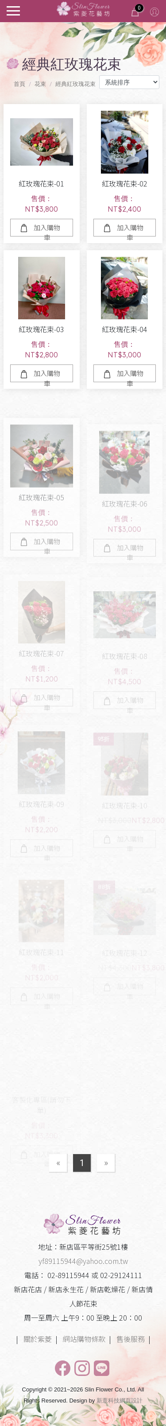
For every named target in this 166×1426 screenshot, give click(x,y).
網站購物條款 (84, 1338)
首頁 (19, 84)
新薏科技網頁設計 (120, 1400)
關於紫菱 (37, 1338)
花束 (40, 84)
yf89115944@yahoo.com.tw (83, 1261)
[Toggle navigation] (13, 10)
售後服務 (130, 1338)
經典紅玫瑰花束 (75, 84)
